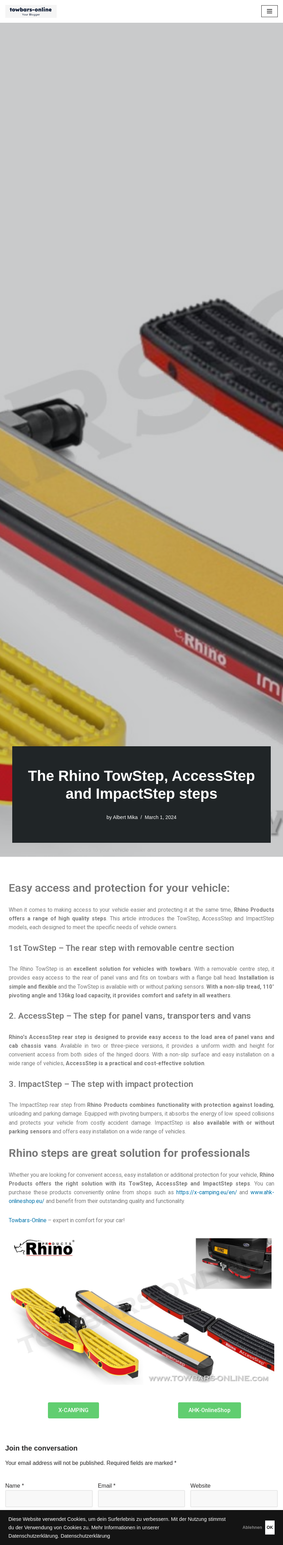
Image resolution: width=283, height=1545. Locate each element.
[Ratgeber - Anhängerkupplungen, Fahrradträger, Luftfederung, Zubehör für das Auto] (32, 11)
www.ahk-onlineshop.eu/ (39, 1203)
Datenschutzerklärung (142, 1536)
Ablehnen (220, 1527)
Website (200, 1488)
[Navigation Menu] (269, 11)
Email (107, 1488)
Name (14, 1488)
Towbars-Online (28, 1222)
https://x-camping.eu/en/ (231, 1194)
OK (259, 1527)
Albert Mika (125, 817)
